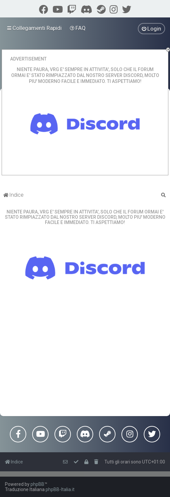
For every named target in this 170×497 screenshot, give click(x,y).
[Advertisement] (85, 363)
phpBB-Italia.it (60, 489)
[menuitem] (78, 28)
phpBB (37, 484)
